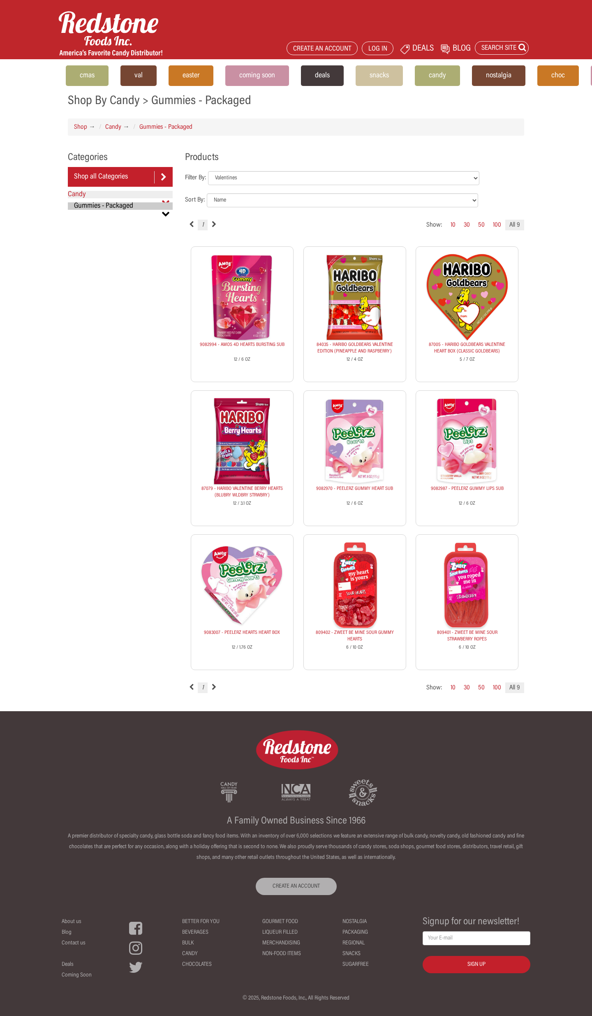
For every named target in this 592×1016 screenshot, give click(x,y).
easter (191, 75)
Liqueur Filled (280, 932)
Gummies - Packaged (165, 127)
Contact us (74, 943)
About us (71, 922)
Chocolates (197, 964)
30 (467, 225)
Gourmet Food (280, 922)
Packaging (355, 932)
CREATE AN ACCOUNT (322, 49)
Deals (68, 964)
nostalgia (498, 75)
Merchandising (281, 943)
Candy (113, 127)
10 (453, 225)
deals (322, 75)
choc (558, 75)
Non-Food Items (281, 954)
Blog (67, 932)
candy (437, 75)
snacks (379, 75)
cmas (87, 75)
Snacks (351, 954)
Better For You (201, 922)
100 (497, 225)
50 (481, 225)
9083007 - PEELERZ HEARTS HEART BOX (242, 632)
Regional (353, 943)
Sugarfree (355, 964)
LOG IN (377, 49)
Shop (80, 127)
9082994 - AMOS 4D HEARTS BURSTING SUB (242, 344)
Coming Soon (77, 975)
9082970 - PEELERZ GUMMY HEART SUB (354, 488)
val (138, 75)
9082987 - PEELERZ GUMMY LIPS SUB (467, 488)
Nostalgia (354, 922)
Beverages (195, 932)
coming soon (257, 75)
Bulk (188, 943)
